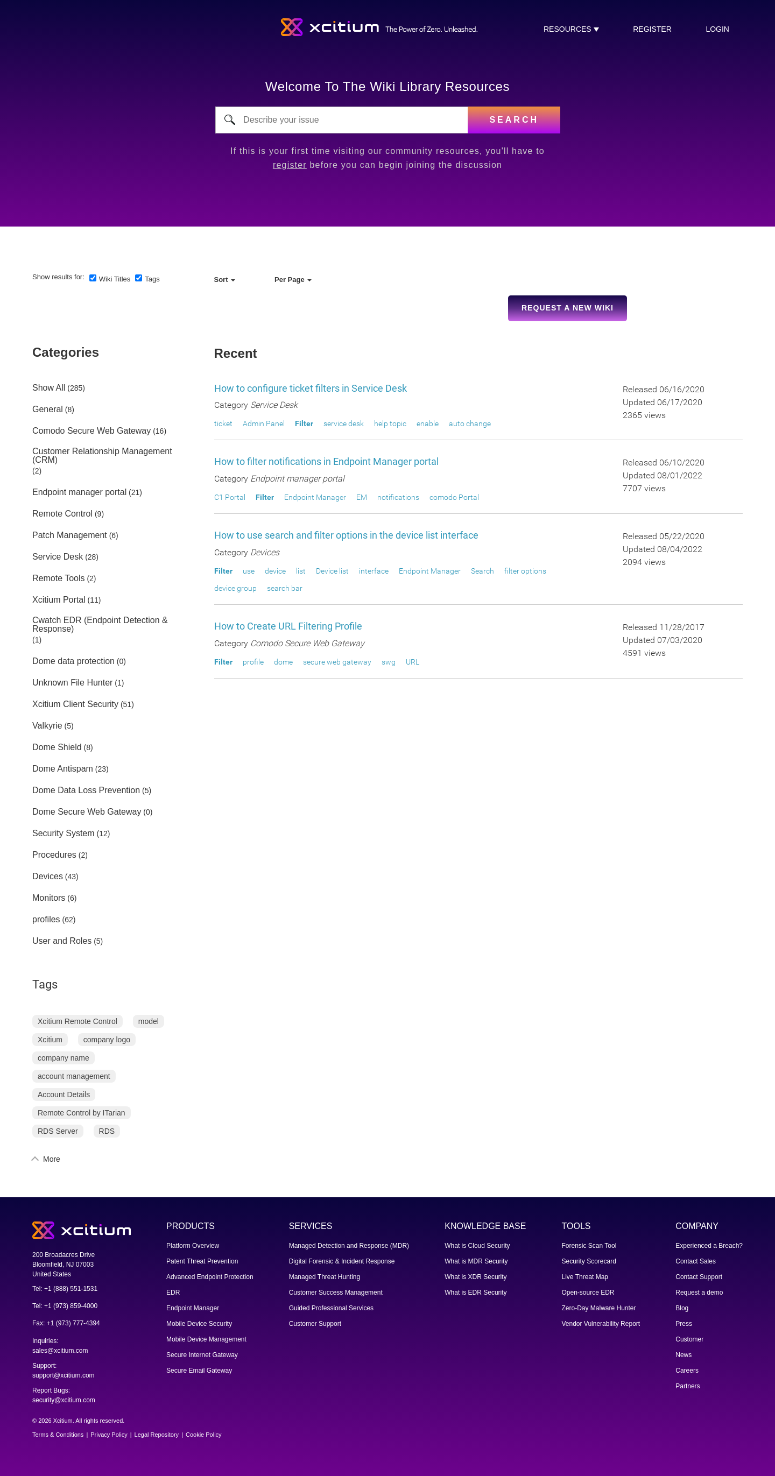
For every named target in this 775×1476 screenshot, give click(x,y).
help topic (390, 423)
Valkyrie (47, 726)
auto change (470, 423)
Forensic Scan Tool (589, 1245)
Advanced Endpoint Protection (209, 1277)
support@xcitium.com (63, 1375)
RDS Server (58, 1131)
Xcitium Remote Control (77, 1021)
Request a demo (699, 1292)
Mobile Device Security (199, 1323)
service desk (343, 423)
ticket (223, 423)
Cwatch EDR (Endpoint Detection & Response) (100, 624)
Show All (48, 388)
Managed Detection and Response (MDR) (349, 1245)
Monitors (48, 898)
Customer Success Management (336, 1292)
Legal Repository (157, 1434)
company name (63, 1058)
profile (253, 662)
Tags (152, 279)
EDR (173, 1292)
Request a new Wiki (568, 307)
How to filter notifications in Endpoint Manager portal (326, 461)
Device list (332, 571)
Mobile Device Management (206, 1339)
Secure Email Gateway (199, 1370)
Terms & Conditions (57, 1434)
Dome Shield (57, 747)
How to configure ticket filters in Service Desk (310, 388)
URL (412, 662)
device (275, 571)
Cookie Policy (204, 1434)
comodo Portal (454, 497)
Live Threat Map (585, 1277)
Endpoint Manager (315, 497)
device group (235, 588)
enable (428, 423)
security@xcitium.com (63, 1400)
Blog (681, 1308)
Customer (689, 1339)
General (47, 409)
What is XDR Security (475, 1277)
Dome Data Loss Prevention (86, 790)
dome (283, 662)
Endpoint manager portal (79, 492)
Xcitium (50, 1039)
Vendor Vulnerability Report (601, 1323)
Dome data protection (73, 661)
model (148, 1021)
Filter (304, 423)
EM (361, 497)
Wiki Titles (115, 279)
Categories (65, 352)
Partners (687, 1386)
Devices (47, 876)
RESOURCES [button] (569, 29)
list (301, 571)
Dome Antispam (62, 769)
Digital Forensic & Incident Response (342, 1261)
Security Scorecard (589, 1261)
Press (683, 1323)
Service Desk (57, 557)
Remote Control (62, 514)
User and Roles (61, 941)
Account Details (64, 1094)
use (249, 571)
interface (374, 571)
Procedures (54, 855)
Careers (687, 1370)
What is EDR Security (475, 1292)
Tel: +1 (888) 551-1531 (64, 1289)
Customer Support (315, 1323)
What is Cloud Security (477, 1245)
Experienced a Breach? (709, 1245)
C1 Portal (229, 497)
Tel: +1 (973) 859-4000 (64, 1306)
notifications (398, 497)
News (683, 1355)
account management (74, 1076)
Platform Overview (192, 1245)
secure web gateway (337, 662)
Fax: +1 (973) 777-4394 (66, 1323)
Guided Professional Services (331, 1308)
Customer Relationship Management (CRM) (102, 455)
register (652, 29)
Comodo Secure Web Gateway (91, 431)
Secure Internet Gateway (202, 1355)
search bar (284, 588)
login (717, 29)
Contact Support (698, 1277)
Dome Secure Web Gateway (86, 812)
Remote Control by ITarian (81, 1112)
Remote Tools (58, 578)
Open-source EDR (588, 1292)
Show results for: (58, 277)
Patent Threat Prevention (202, 1261)
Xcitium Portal (59, 600)
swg (389, 662)
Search (482, 571)
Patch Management (69, 535)
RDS (107, 1131)
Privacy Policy (108, 1434)
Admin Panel (264, 423)
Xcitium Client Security (75, 704)
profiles (46, 919)
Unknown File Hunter (72, 683)
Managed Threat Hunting (325, 1277)
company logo (106, 1039)
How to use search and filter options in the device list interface (346, 535)
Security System (63, 833)
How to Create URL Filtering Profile (288, 626)
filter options (525, 571)
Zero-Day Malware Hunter (599, 1308)
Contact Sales (695, 1261)
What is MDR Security (476, 1261)
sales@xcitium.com (60, 1350)
